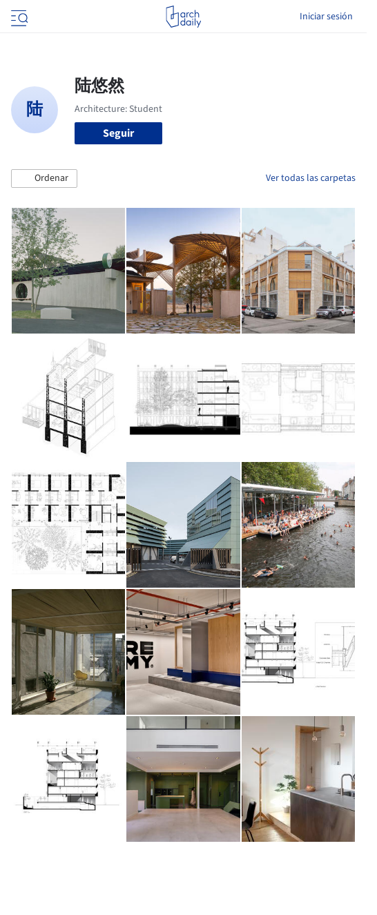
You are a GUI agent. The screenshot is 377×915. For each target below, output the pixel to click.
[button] (44, 179)
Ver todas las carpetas (311, 178)
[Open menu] (18, 16)
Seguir (118, 133)
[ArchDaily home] (183, 17)
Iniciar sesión (326, 16)
